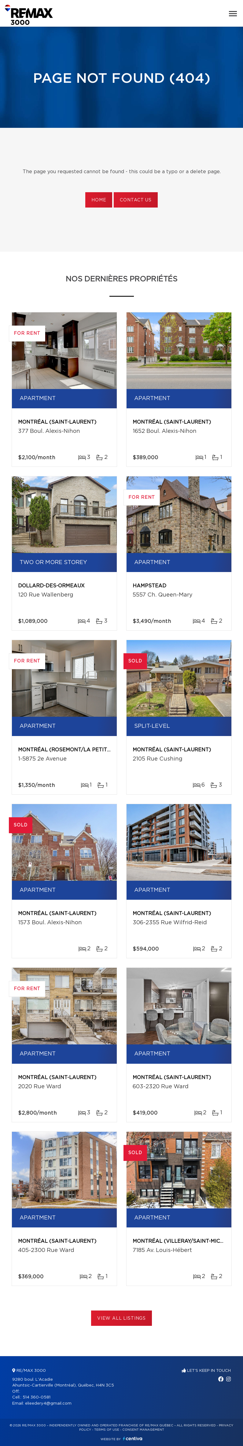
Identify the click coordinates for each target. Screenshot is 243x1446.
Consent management (143, 1429)
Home (98, 200)
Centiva (132, 1438)
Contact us (135, 200)
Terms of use (106, 1429)
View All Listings (121, 1318)
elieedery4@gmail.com (48, 1404)
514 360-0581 (36, 1397)
